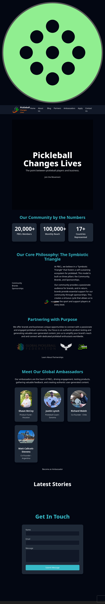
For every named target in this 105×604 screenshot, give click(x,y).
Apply (80, 108)
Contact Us (88, 109)
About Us (40, 109)
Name (28, 529)
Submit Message (52, 567)
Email (28, 539)
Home (32, 108)
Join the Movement (53, 177)
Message (29, 548)
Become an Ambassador (52, 469)
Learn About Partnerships (52, 357)
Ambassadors (69, 108)
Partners (57, 108)
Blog (49, 108)
